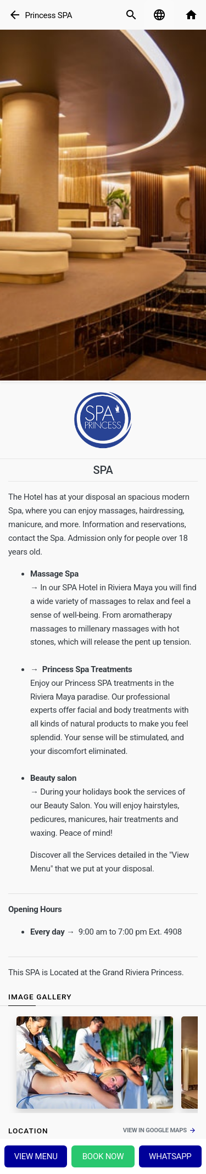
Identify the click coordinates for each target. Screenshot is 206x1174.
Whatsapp (170, 1156)
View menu (36, 1156)
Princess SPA (48, 15)
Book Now (103, 1156)
